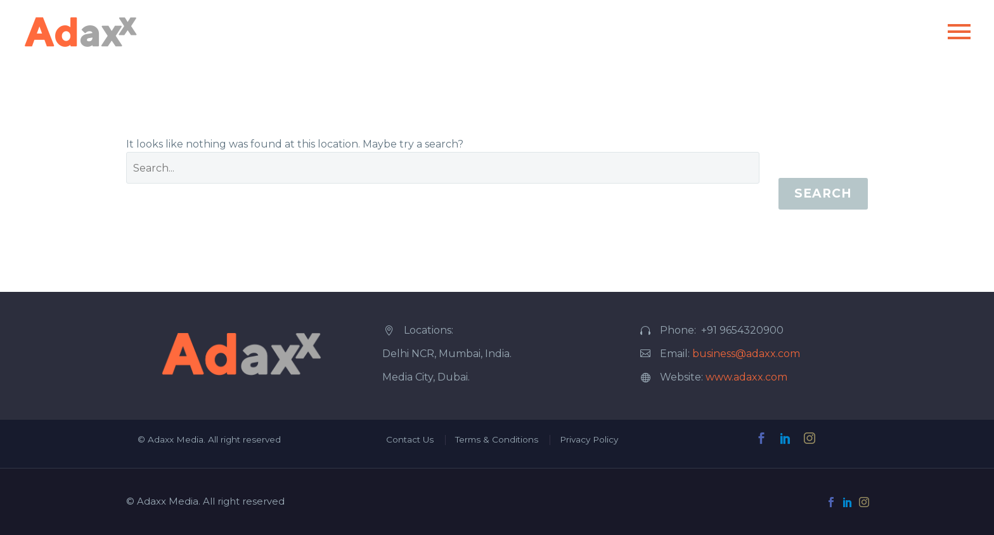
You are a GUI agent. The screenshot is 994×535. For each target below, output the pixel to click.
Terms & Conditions (496, 439)
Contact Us (410, 439)
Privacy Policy (589, 439)
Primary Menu (959, 31)
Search (823, 193)
